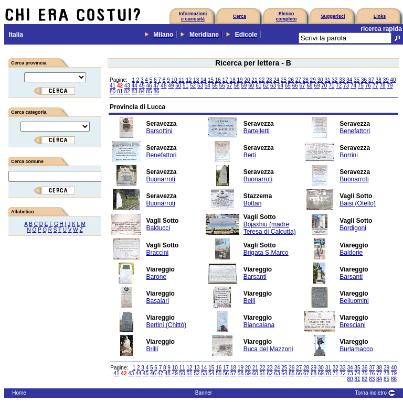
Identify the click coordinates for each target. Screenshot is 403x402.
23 (269, 80)
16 (218, 80)
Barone (156, 276)
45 (142, 86)
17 (225, 80)
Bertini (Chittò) (166, 325)
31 (327, 80)
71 (331, 86)
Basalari (157, 301)
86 (156, 91)
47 (156, 86)
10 (174, 80)
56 (222, 86)
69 (317, 86)
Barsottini (159, 131)
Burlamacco (356, 349)
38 (378, 80)
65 (288, 86)
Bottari (252, 203)
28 (306, 80)
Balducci (157, 228)
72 (339, 86)
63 (273, 86)
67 (302, 86)
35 (356, 80)
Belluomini (354, 301)
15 (211, 80)
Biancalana (258, 325)
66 (295, 86)
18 (233, 80)
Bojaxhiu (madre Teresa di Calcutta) (269, 228)
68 (309, 86)
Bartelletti (256, 131)
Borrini (349, 155)
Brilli (152, 349)
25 (284, 80)
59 (244, 86)
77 (375, 86)
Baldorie (351, 252)
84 (142, 91)
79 (390, 86)
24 (276, 80)
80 (112, 91)
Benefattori (355, 131)
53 (200, 86)
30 (320, 80)
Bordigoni (353, 228)
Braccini (157, 252)
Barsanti (255, 276)
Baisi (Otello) (358, 203)
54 (207, 86)
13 (196, 80)
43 (127, 86)
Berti (250, 155)
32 (334, 80)
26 (291, 80)
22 (261, 80)
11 (181, 80)
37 (371, 80)
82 (127, 91)
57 (229, 86)
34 (349, 80)
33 (342, 80)
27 (298, 80)
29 (313, 80)
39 (386, 80)
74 (353, 86)
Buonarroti (160, 179)
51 (185, 86)
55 (215, 86)
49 (171, 86)
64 (280, 86)
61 (258, 86)
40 (393, 80)
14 (203, 80)
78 (383, 86)
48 (163, 86)
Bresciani (352, 325)
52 (193, 86)
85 (149, 91)
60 (251, 86)
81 (120, 91)
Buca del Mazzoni (268, 349)
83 (134, 91)
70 (324, 86)
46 (149, 86)
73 (346, 86)
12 (189, 80)
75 (361, 86)
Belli (249, 301)
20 (247, 80)
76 (368, 86)
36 (364, 80)
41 (112, 86)
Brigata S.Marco (266, 252)
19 (240, 80)
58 (236, 86)
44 (134, 86)
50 (178, 86)
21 (254, 80)
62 (266, 86)
